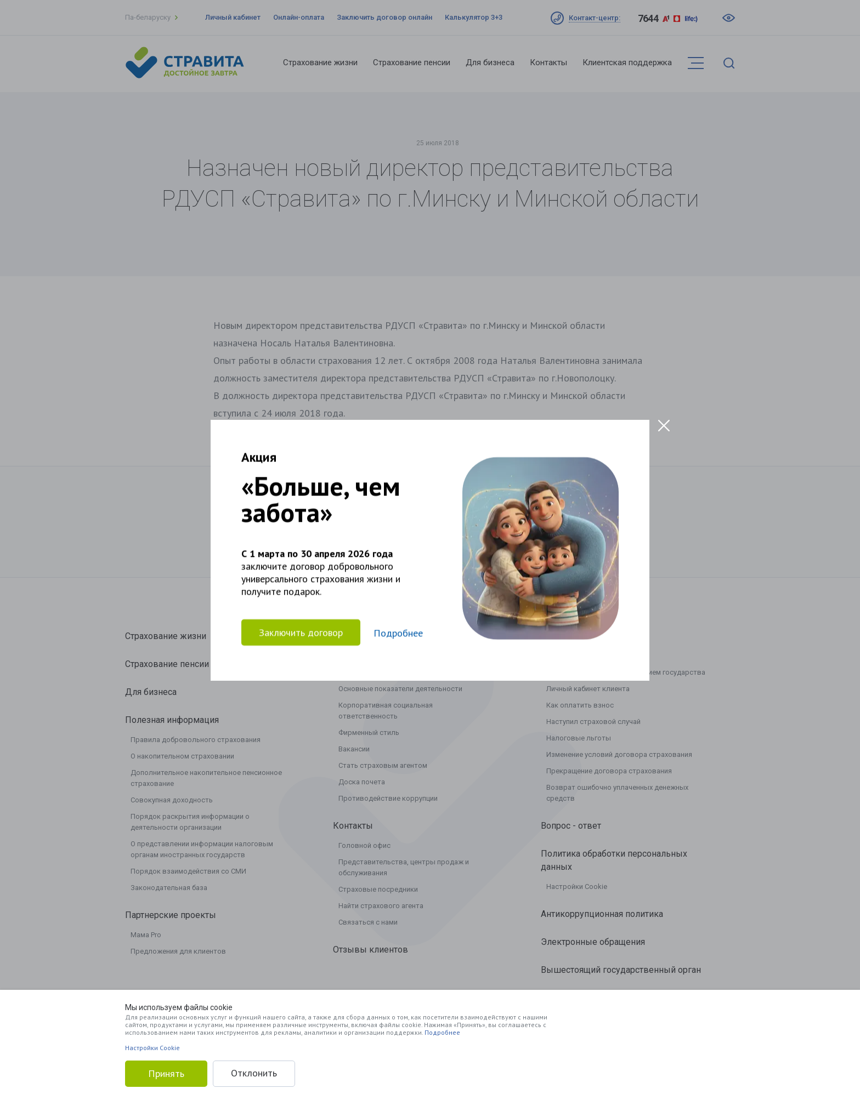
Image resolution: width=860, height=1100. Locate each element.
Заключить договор (301, 632)
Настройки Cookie (152, 1048)
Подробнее (442, 1032)
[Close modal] (664, 425)
